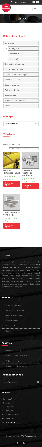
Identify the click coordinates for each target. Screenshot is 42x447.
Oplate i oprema (12, 85)
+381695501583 (21, 3)
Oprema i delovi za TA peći (16, 75)
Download (10, 326)
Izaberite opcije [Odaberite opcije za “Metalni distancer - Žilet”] (9, 184)
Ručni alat (13, 59)
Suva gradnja (10, 95)
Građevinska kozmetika (15, 101)
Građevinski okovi (12, 80)
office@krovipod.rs (9, 422)
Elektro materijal (12, 90)
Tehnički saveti (12, 321)
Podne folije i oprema (14, 69)
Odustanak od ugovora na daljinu (19, 366)
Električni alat (15, 54)
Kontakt (9, 331)
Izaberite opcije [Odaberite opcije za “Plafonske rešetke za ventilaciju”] (27, 186)
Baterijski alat (15, 48)
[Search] (36, 124)
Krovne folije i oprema (14, 64)
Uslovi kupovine (12, 361)
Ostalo (7, 106)
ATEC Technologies (28, 436)
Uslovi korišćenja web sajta (17, 356)
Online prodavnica (13, 305)
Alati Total (9, 43)
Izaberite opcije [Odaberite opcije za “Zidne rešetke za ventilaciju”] (9, 226)
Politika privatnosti (13, 351)
